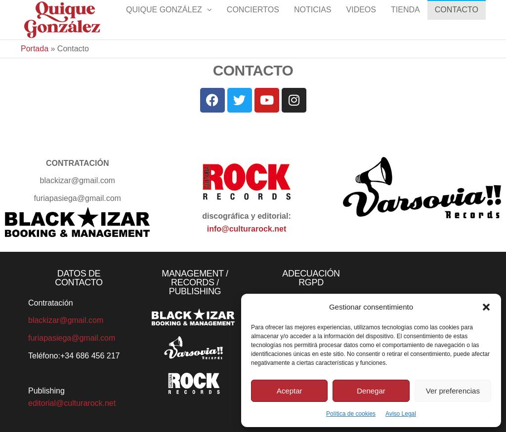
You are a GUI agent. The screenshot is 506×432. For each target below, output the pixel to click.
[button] (486, 307)
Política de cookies (351, 413)
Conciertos (253, 19)
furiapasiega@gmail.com (71, 338)
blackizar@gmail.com (65, 320)
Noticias (313, 19)
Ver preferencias (453, 391)
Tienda (405, 19)
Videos (361, 19)
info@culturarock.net (247, 229)
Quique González (164, 19)
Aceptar (289, 391)
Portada (34, 48)
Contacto (456, 19)
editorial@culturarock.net (72, 403)
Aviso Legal (400, 413)
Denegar (371, 391)
